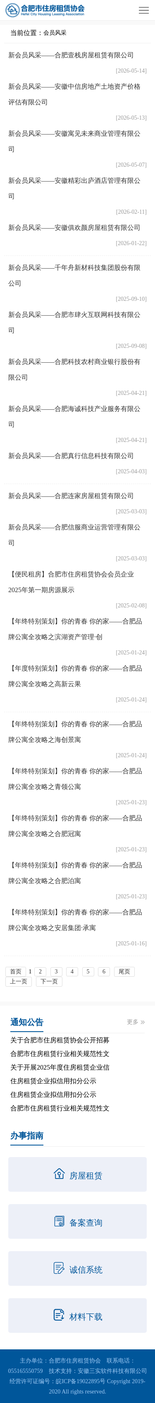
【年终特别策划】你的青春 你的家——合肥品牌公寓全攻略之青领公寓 (75, 779)
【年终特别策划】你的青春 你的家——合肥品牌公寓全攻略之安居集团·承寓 (75, 920)
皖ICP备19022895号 (80, 1381)
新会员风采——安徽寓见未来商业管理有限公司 (74, 141)
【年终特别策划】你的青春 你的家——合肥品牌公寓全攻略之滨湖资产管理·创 (75, 629)
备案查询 (78, 1221)
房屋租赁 (78, 1174)
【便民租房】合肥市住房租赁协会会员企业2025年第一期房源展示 (71, 582)
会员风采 (55, 33)
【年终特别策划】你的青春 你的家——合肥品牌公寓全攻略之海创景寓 (75, 731)
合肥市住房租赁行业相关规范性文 (60, 1053)
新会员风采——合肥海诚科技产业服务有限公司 (74, 416)
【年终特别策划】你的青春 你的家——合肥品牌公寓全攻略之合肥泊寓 (75, 873)
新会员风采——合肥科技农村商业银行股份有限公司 (74, 369)
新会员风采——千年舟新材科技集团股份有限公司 (74, 275)
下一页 (49, 981)
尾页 (124, 971)
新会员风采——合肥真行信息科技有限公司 (71, 455)
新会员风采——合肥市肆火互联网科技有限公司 (74, 322)
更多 (136, 1022)
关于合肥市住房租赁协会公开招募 (60, 1040)
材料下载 (78, 1315)
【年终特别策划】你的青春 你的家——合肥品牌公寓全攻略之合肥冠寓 (75, 826)
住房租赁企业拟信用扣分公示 (53, 1080)
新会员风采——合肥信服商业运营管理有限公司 (74, 535)
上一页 (18, 981)
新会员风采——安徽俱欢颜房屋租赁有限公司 (74, 227)
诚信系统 (78, 1268)
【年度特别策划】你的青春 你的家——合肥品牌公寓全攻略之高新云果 (75, 676)
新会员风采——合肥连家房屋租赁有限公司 (71, 495)
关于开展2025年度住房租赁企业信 (60, 1067)
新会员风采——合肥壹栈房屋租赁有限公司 (71, 55)
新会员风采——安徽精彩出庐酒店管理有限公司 (74, 188)
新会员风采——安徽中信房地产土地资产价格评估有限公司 (74, 94)
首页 (15, 971)
